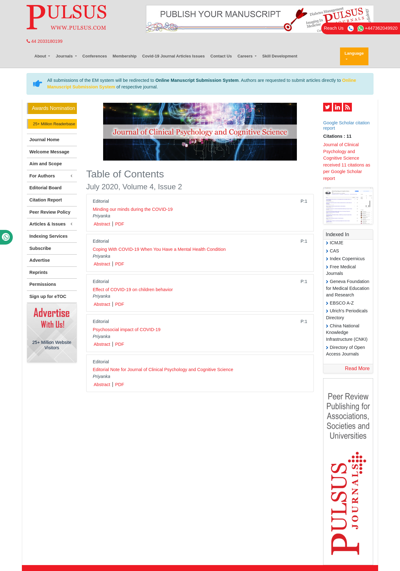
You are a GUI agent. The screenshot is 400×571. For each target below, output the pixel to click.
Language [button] (354, 53)
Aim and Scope (45, 163)
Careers (246, 56)
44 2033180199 (44, 41)
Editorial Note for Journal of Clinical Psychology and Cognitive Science (163, 369)
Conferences (94, 56)
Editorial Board (45, 187)
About (40, 56)
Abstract (102, 223)
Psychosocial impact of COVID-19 (127, 329)
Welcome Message (49, 151)
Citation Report (45, 199)
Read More (357, 368)
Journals (65, 56)
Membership (124, 56)
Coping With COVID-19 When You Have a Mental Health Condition (159, 249)
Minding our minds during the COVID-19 (133, 209)
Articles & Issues (51, 224)
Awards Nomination (53, 108)
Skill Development (279, 56)
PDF (119, 223)
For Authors (51, 176)
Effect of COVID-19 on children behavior (133, 289)
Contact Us (221, 56)
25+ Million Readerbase (53, 124)
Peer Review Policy (49, 212)
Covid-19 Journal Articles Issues (173, 56)
